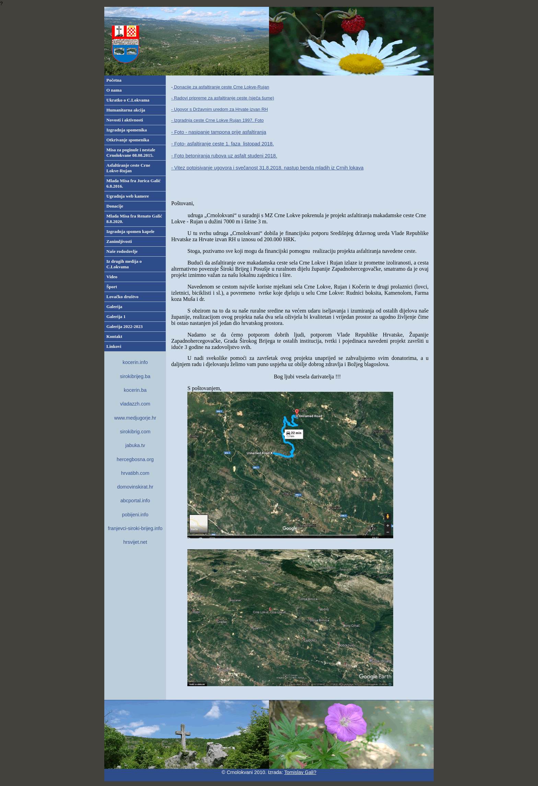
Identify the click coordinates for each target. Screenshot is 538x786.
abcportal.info (135, 500)
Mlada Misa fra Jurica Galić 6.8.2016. (133, 183)
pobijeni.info (135, 514)
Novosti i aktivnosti (124, 119)
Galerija (114, 306)
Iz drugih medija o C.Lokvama (124, 264)
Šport (111, 286)
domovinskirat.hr (135, 487)
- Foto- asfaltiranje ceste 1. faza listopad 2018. (222, 143)
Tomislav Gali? (300, 772)
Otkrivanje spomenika (127, 139)
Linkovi (113, 346)
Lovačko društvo (122, 296)
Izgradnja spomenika (126, 129)
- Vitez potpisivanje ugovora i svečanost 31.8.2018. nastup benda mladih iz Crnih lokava (267, 168)
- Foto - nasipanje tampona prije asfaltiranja (218, 132)
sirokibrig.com (135, 431)
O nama (113, 90)
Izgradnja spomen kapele (130, 231)
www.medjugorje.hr (135, 418)
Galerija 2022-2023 (124, 326)
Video (111, 276)
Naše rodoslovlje (122, 251)
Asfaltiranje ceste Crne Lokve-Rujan (128, 168)
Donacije (114, 206)
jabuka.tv (135, 445)
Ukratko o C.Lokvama (127, 100)
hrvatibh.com (135, 473)
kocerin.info (135, 362)
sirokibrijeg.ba (135, 376)
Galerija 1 (116, 316)
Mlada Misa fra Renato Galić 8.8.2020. (134, 218)
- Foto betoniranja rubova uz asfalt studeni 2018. (224, 156)
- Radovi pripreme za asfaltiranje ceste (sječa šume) (222, 98)
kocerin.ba (135, 390)
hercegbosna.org (135, 459)
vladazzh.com (135, 404)
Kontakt (114, 336)
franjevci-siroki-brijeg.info (135, 528)
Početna (113, 80)
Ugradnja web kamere (127, 196)
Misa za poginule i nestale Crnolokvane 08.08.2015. (130, 152)
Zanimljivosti (119, 241)
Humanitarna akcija (125, 110)
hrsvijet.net (135, 542)
